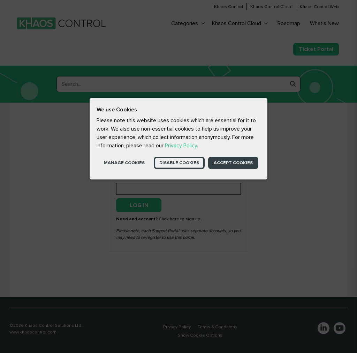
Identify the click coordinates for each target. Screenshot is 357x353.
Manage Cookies (124, 163)
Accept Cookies (233, 163)
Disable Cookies (179, 163)
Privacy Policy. (181, 145)
